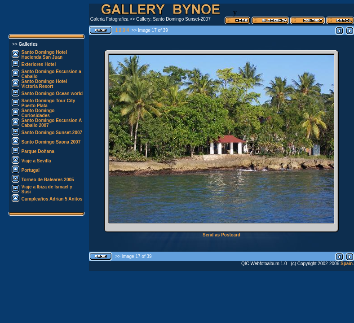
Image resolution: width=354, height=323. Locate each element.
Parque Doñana (38, 151)
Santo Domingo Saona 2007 (51, 142)
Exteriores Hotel (39, 64)
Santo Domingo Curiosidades (38, 113)
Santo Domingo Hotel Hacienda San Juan (44, 55)
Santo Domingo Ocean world (52, 93)
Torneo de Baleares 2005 (48, 179)
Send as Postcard (221, 234)
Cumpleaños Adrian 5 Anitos (52, 198)
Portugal (31, 170)
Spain (346, 263)
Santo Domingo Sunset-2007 (52, 132)
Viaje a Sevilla (36, 160)
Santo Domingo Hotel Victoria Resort (44, 84)
